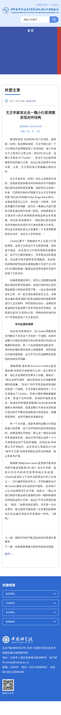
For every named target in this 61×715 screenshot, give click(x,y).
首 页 (30, 30)
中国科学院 (41, 5)
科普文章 (12, 90)
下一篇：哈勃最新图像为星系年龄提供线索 (29, 546)
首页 (11, 101)
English (55, 5)
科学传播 (20, 101)
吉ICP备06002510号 (14, 648)
